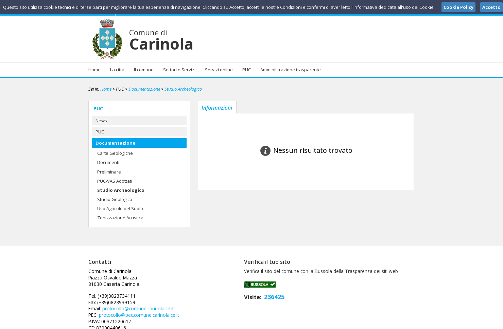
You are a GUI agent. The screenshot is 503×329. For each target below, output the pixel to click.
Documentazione (144, 89)
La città (117, 70)
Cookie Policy (400, 323)
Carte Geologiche (115, 153)
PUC (246, 70)
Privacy (372, 323)
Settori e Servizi (179, 70)
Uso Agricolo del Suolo (120, 208)
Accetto (491, 7)
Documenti (108, 162)
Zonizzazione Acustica (120, 218)
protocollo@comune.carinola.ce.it (246, 283)
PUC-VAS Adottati (114, 181)
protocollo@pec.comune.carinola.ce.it (247, 290)
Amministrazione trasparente (290, 70)
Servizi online (219, 70)
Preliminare (109, 172)
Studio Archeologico (183, 89)
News (101, 120)
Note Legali (348, 323)
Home (94, 70)
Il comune (144, 70)
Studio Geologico (114, 199)
